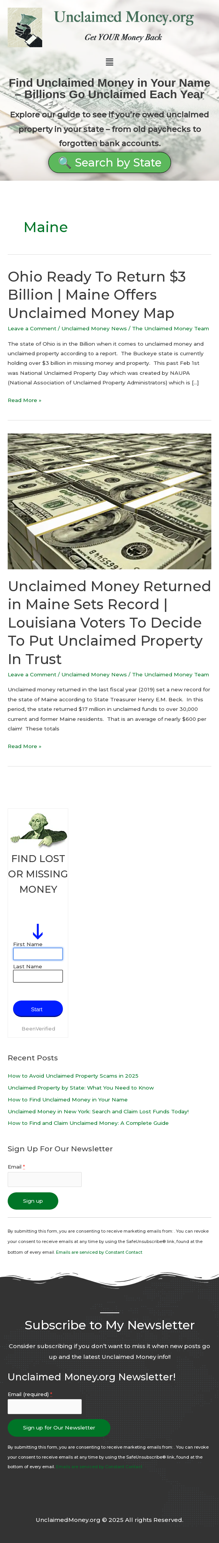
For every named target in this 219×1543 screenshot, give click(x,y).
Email (16, 1167)
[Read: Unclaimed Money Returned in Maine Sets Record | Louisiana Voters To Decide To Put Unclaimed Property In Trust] (109, 501)
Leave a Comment (32, 328)
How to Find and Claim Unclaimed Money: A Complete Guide (88, 1123)
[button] (109, 62)
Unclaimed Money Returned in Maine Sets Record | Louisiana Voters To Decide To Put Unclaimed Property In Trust (109, 623)
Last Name (27, 966)
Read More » (24, 399)
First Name (28, 944)
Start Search (36, 1011)
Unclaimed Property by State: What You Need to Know (81, 1088)
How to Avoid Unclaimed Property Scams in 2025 (73, 1076)
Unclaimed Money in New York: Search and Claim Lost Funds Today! (98, 1111)
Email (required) (30, 1394)
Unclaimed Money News (94, 328)
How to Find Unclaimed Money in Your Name (68, 1099)
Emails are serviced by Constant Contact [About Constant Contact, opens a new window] (99, 1252)
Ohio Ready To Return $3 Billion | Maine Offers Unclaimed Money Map (97, 294)
